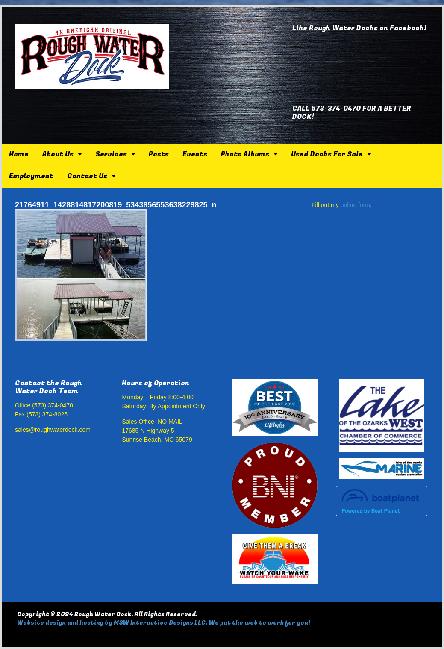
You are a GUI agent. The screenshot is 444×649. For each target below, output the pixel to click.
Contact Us (87, 176)
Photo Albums (245, 154)
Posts (159, 154)
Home (19, 154)
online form (355, 204)
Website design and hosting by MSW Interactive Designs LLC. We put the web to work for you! (163, 622)
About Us (58, 154)
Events (194, 154)
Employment (31, 176)
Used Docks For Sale (327, 154)
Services (111, 154)
